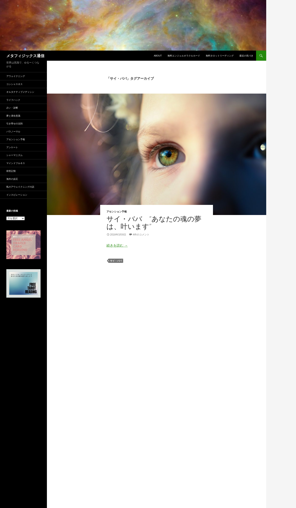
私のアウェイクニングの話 (20, 186)
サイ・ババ (116, 260)
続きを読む (117, 245)
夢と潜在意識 (13, 115)
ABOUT (158, 55)
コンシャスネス (14, 84)
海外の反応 (12, 179)
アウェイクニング (15, 76)
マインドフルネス (15, 163)
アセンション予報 (116, 211)
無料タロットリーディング (220, 55)
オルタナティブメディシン (20, 92)
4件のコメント (141, 234)
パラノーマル (13, 131)
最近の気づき (246, 55)
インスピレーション (16, 195)
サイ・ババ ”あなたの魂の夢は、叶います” (153, 222)
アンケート (12, 147)
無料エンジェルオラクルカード (184, 55)
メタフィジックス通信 (25, 55)
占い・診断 (12, 107)
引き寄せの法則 (14, 123)
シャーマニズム (14, 155)
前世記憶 (11, 171)
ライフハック (13, 100)
